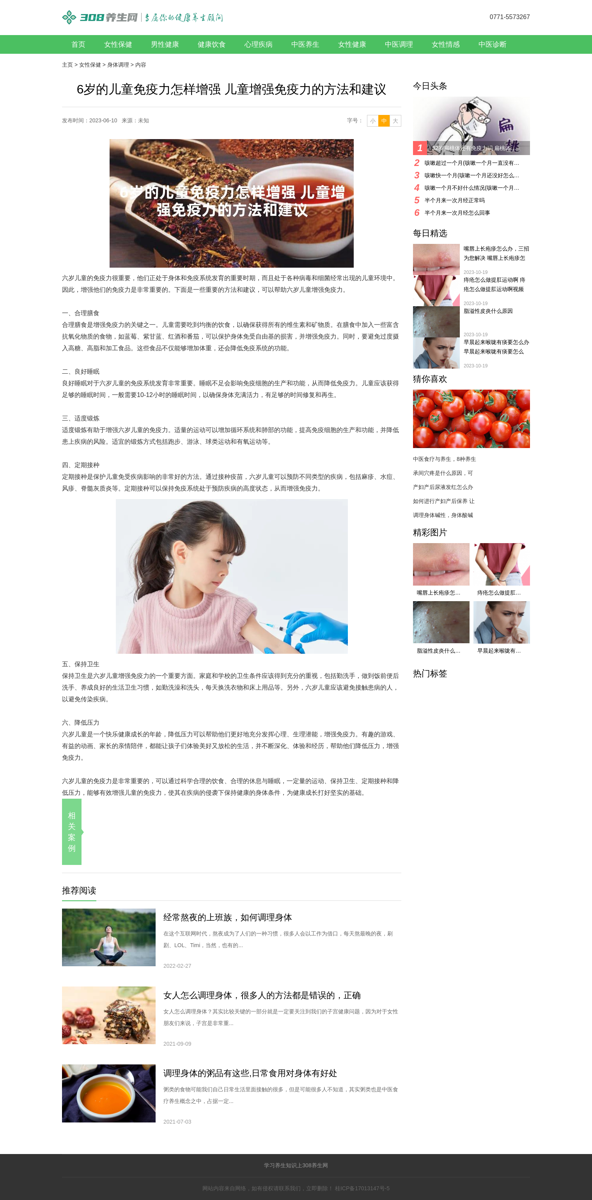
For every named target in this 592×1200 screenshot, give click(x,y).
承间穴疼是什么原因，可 (443, 473)
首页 (78, 44)
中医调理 (399, 44)
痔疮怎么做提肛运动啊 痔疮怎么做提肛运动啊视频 (494, 284)
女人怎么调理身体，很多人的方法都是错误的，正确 (262, 995)
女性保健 (118, 44)
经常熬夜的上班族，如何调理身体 (227, 917)
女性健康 (352, 44)
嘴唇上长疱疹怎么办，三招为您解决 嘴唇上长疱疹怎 (496, 253)
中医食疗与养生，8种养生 (444, 459)
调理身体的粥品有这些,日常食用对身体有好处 (250, 1073)
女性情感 (446, 44)
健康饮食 (212, 44)
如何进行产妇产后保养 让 (444, 501)
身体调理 (118, 65)
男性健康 (165, 44)
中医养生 (305, 44)
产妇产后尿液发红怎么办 (443, 487)
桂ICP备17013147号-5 (362, 1188)
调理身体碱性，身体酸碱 (443, 515)
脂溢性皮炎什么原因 (488, 311)
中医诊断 (493, 44)
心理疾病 (259, 44)
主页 (67, 65)
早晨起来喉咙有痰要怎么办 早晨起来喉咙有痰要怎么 (496, 347)
